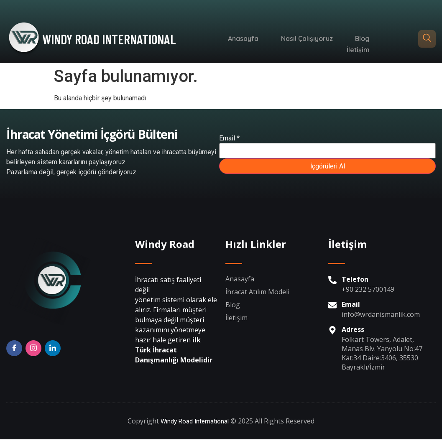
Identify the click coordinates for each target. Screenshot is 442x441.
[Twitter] (53, 350)
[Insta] (33, 350)
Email (229, 139)
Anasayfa (217, 39)
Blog (325, 39)
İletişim (360, 39)
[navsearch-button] (427, 39)
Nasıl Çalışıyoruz (275, 39)
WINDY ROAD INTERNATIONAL (109, 39)
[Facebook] (14, 350)
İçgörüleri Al (327, 167)
